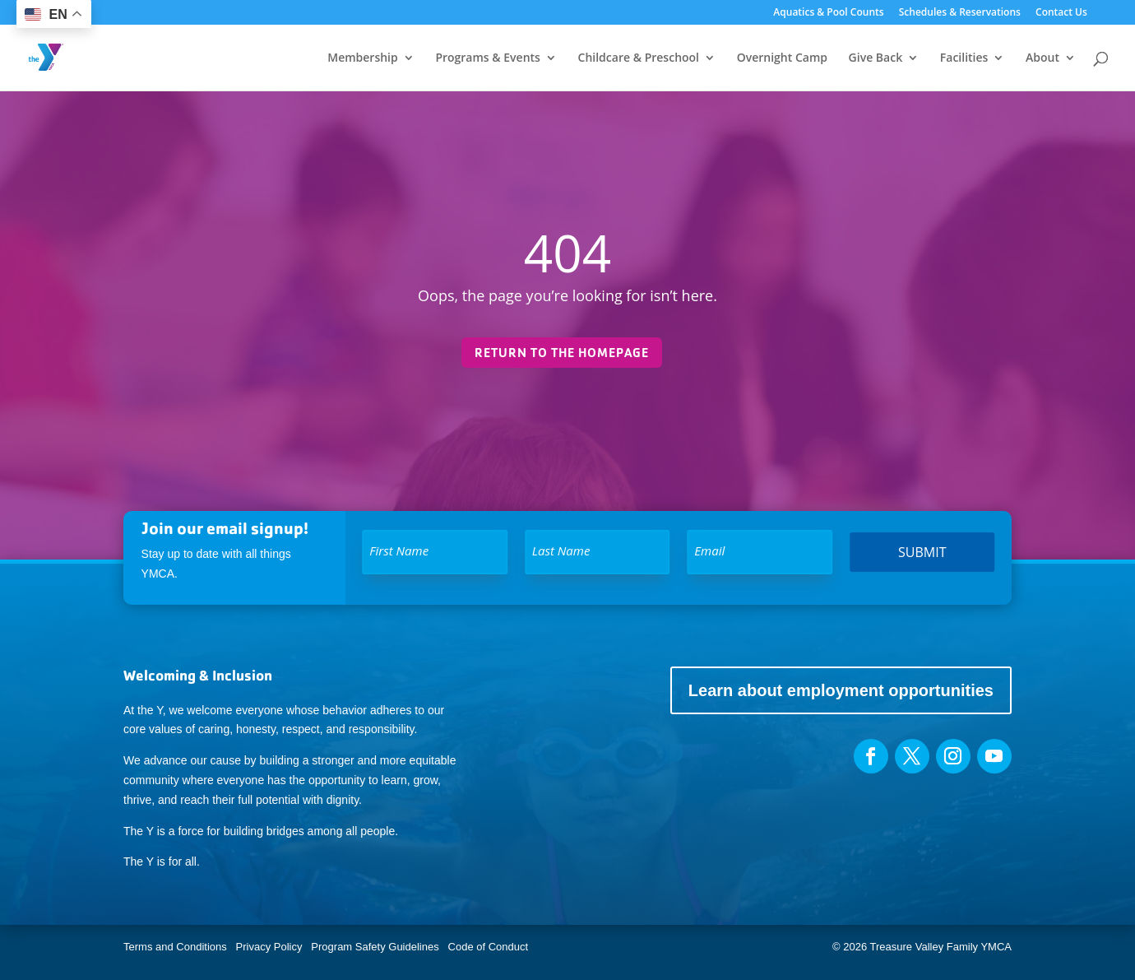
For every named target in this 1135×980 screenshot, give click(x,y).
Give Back (876, 58)
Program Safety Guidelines (373, 947)
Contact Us (1061, 13)
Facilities (964, 58)
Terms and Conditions (175, 947)
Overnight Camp (782, 58)
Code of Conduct (488, 947)
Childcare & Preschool (638, 58)
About (1042, 58)
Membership (362, 58)
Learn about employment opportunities (841, 690)
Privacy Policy (269, 947)
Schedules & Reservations (960, 13)
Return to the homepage (562, 352)
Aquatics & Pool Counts (828, 13)
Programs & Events (487, 58)
